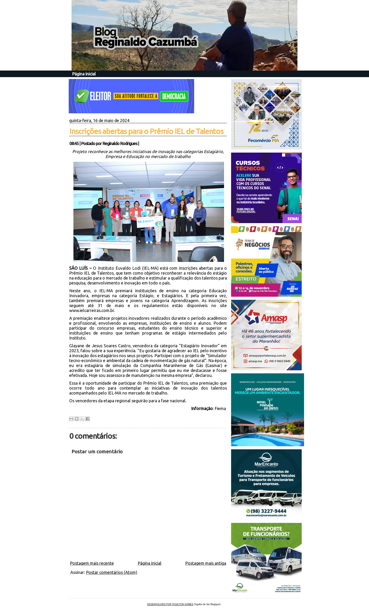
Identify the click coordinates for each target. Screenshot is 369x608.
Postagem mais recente (92, 563)
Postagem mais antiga (205, 563)
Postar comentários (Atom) (111, 572)
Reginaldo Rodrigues (119, 143)
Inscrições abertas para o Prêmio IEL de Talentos (146, 131)
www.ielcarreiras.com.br (91, 310)
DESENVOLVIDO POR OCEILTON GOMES (170, 604)
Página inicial (84, 73)
